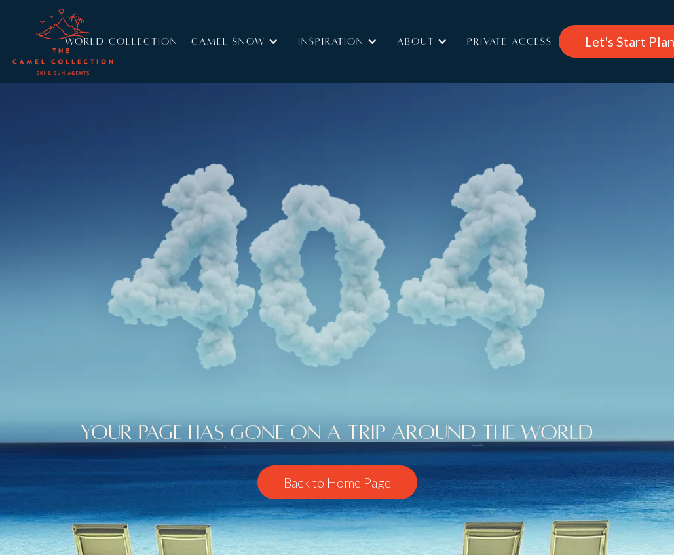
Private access (509, 41)
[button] (238, 41)
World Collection (121, 41)
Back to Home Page (337, 482)
